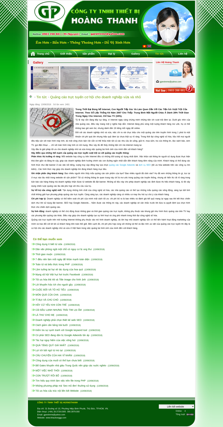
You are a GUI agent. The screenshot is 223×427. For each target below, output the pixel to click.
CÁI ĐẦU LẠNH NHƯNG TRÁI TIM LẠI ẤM (59, 310)
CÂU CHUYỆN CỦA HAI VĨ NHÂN (54, 355)
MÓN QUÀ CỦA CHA (47, 294)
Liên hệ (182, 53)
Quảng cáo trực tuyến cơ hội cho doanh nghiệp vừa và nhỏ (95, 97)
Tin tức (159, 53)
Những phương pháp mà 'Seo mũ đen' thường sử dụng (65, 385)
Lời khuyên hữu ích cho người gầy (54, 284)
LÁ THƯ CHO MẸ (45, 315)
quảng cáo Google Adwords (122, 165)
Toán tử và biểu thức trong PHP (53, 264)
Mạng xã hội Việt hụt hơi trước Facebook (58, 274)
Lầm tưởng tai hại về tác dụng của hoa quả (59, 269)
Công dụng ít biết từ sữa (49, 244)
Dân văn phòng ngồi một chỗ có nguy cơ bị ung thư (64, 249)
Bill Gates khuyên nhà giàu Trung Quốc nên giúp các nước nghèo (71, 365)
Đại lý (111, 53)
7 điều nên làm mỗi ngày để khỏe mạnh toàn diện (62, 259)
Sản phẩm (88, 53)
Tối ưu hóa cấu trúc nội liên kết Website (57, 390)
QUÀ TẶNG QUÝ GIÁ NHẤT (51, 345)
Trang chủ (43, 53)
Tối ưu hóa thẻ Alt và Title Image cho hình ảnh (61, 279)
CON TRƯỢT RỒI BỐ (47, 375)
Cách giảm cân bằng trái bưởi (52, 325)
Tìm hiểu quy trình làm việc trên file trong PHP (61, 380)
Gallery (135, 53)
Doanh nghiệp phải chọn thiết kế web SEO (59, 320)
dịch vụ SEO (145, 165)
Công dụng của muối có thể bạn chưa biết (59, 360)
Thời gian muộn (44, 254)
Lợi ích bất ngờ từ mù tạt (49, 350)
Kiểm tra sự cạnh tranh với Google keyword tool (61, 330)
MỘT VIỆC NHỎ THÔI (47, 370)
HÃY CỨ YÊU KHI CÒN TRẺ (51, 304)
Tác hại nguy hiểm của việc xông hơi (56, 340)
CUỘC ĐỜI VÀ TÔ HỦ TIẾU (51, 289)
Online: (179, 411)
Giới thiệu (66, 53)
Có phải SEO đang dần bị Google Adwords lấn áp (62, 335)
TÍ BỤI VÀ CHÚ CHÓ (47, 299)
